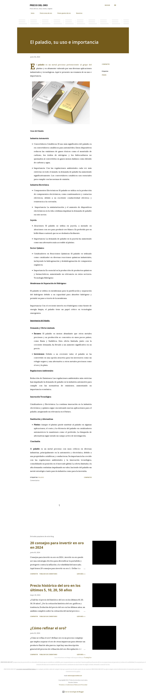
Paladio (104, 75)
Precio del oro (39, 5)
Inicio (31, 13)
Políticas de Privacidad (80, 685)
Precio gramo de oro (63, 13)
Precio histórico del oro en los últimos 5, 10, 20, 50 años (55, 587)
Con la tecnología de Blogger (73, 692)
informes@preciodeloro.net (75, 675)
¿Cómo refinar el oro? (48, 628)
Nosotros (78, 13)
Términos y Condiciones (66, 685)
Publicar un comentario (48, 574)
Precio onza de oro (45, 13)
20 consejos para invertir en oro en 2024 (57, 545)
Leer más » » (81, 574)
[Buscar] (107, 5)
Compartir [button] (106, 64)
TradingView (88, 657)
